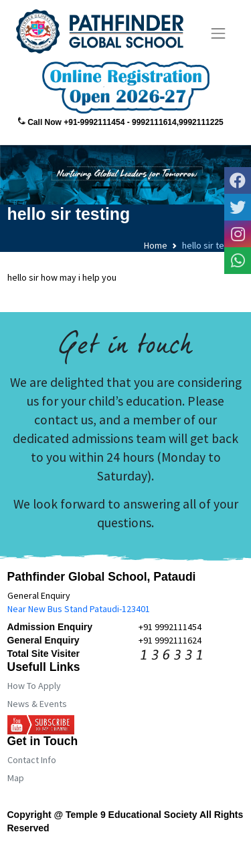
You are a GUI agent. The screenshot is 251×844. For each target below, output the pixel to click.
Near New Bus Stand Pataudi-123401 (78, 609)
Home (155, 245)
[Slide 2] (126, 187)
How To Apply (34, 686)
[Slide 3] (150, 187)
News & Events (37, 704)
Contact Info (31, 760)
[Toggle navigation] (218, 33)
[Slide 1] (102, 187)
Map (15, 778)
